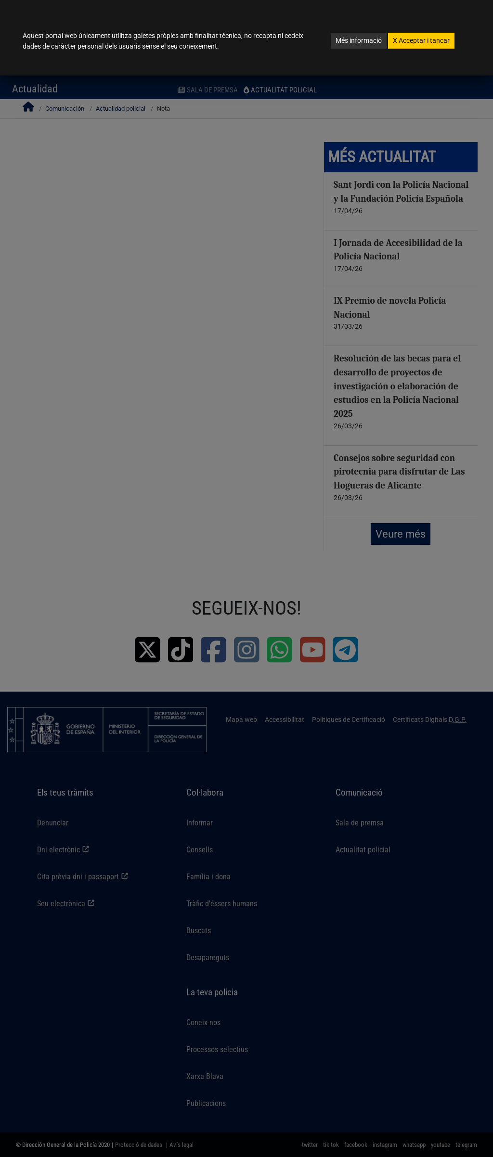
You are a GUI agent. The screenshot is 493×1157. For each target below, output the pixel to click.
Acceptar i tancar (421, 40)
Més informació (359, 40)
